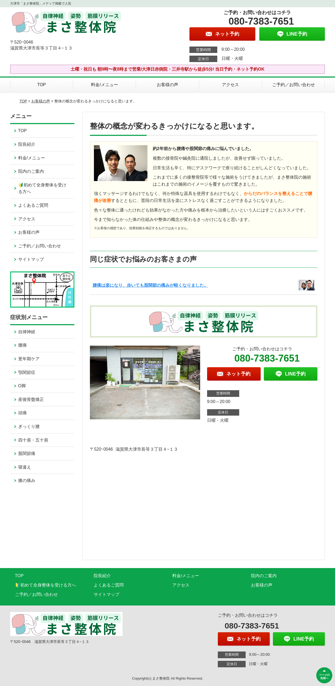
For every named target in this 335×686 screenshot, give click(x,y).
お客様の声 (167, 84)
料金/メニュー (104, 84)
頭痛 (22, 413)
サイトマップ (31, 259)
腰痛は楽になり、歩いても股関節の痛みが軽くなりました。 (150, 285)
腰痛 (22, 345)
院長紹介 (26, 144)
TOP (41, 84)
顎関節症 (26, 372)
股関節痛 (26, 453)
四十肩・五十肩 (33, 440)
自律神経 (26, 331)
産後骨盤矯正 (31, 399)
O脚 (22, 386)
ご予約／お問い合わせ (293, 84)
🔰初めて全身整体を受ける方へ (42, 188)
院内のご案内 (31, 171)
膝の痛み (26, 480)
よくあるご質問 (33, 205)
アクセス (230, 84)
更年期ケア (29, 359)
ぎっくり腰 (29, 426)
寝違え (24, 467)
